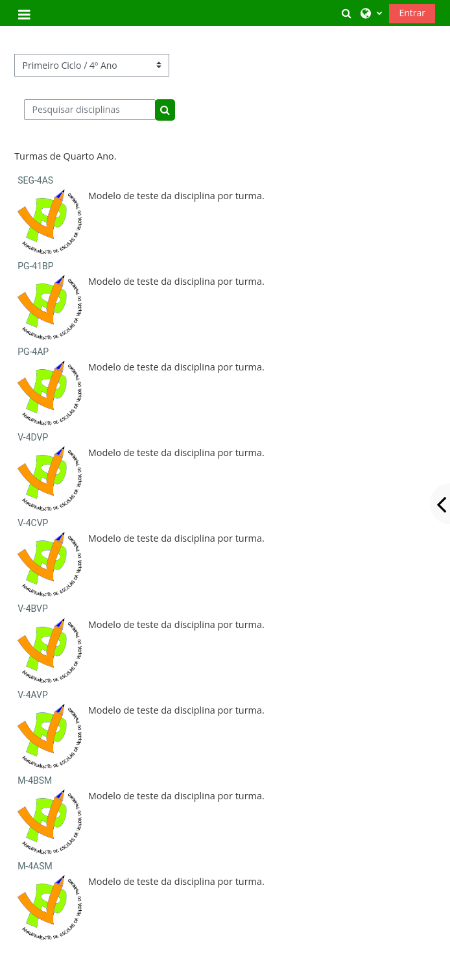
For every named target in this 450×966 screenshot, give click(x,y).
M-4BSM (35, 780)
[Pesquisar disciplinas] (90, 109)
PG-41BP (36, 266)
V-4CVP (33, 523)
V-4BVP (33, 608)
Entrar (412, 12)
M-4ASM (35, 866)
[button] (347, 13)
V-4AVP (33, 695)
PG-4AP (33, 351)
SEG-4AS (35, 180)
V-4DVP (33, 437)
